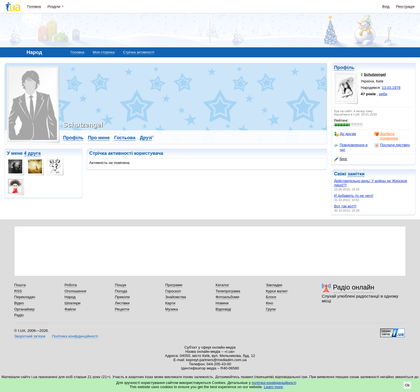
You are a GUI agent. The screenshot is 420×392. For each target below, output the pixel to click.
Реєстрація (405, 6)
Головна (34, 6)
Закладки (274, 285)
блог (340, 159)
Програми (173, 285)
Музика (171, 309)
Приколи (122, 297)
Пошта (20, 285)
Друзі (146, 137)
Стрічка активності (138, 52)
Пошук (120, 285)
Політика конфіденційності (75, 336)
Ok (407, 385)
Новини (222, 303)
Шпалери (72, 303)
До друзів (345, 134)
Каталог (222, 285)
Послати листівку (392, 145)
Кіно (269, 303)
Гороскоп (173, 291)
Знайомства (175, 297)
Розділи (54, 6)
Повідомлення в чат (350, 147)
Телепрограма (228, 291)
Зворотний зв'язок (29, 336)
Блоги (271, 297)
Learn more (273, 387)
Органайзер (24, 309)
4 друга (32, 153)
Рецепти (122, 309)
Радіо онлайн (353, 287)
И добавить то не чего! (353, 195)
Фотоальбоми (227, 297)
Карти (170, 303)
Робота (71, 285)
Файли (70, 309)
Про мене (99, 137)
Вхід (386, 6)
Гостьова (124, 137)
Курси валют (277, 291)
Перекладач (24, 297)
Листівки (122, 303)
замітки (356, 174)
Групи (271, 309)
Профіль (344, 67)
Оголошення (75, 291)
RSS (18, 291)
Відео (19, 303)
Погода (121, 291)
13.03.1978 (391, 87)
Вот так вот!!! (345, 206)
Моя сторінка (104, 52)
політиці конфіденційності (274, 383)
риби (383, 94)
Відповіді (223, 309)
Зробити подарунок (386, 136)
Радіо (19, 315)
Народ (70, 297)
